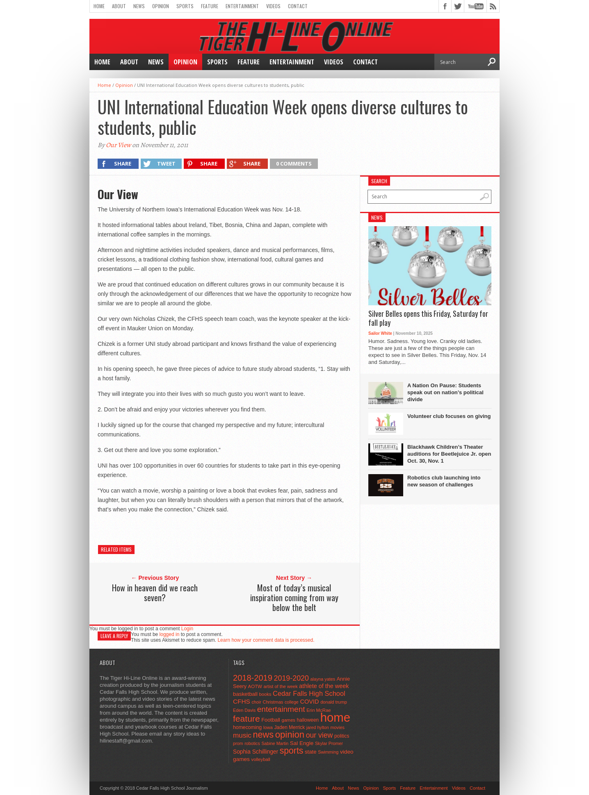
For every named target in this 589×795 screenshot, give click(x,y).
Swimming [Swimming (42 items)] (328, 752)
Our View (118, 145)
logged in (170, 634)
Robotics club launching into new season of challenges (443, 481)
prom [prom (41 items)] (238, 743)
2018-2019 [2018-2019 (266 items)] (252, 677)
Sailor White (380, 333)
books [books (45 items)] (265, 694)
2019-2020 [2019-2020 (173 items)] (291, 678)
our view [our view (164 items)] (319, 735)
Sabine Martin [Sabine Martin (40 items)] (274, 743)
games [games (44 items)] (288, 720)
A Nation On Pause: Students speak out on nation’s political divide (445, 392)
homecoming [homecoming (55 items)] (247, 727)
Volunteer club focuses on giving (449, 416)
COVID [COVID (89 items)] (309, 701)
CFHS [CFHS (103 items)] (241, 701)
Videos (273, 5)
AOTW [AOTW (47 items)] (255, 686)
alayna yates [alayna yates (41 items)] (322, 679)
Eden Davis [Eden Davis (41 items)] (244, 710)
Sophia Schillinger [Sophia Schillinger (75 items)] (255, 752)
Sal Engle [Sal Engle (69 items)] (301, 743)
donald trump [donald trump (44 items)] (333, 702)
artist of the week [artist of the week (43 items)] (281, 686)
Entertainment (242, 5)
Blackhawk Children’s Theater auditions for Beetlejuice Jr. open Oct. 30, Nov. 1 (449, 454)
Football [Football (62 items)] (270, 720)
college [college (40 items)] (292, 702)
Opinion (160, 5)
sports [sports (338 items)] (292, 750)
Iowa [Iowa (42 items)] (268, 727)
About (119, 5)
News (139, 5)
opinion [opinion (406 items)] (289, 734)
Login (187, 628)
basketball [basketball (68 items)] (245, 694)
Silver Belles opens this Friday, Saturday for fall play (428, 318)
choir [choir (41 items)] (256, 702)
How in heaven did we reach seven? (155, 592)
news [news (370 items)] (263, 734)
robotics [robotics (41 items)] (252, 743)
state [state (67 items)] (311, 752)
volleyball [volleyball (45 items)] (260, 759)
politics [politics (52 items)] (341, 736)
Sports (185, 5)
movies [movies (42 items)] (338, 727)
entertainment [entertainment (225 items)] (281, 709)
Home (99, 5)
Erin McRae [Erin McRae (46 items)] (318, 710)
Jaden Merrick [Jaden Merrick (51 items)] (289, 727)
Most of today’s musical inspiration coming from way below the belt (294, 597)
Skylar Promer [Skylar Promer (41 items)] (329, 743)
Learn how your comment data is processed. (265, 640)
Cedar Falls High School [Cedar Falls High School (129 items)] (309, 693)
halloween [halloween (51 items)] (308, 720)
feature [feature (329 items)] (246, 718)
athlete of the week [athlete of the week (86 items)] (324, 686)
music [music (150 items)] (242, 735)
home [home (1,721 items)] (335, 717)
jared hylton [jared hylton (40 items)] (317, 727)
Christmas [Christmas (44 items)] (273, 702)
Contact (298, 5)
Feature (209, 5)
